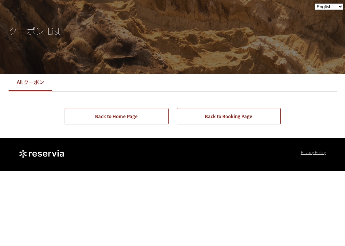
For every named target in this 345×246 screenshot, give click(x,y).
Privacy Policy (313, 152)
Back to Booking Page (228, 116)
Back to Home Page (116, 116)
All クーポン (30, 82)
